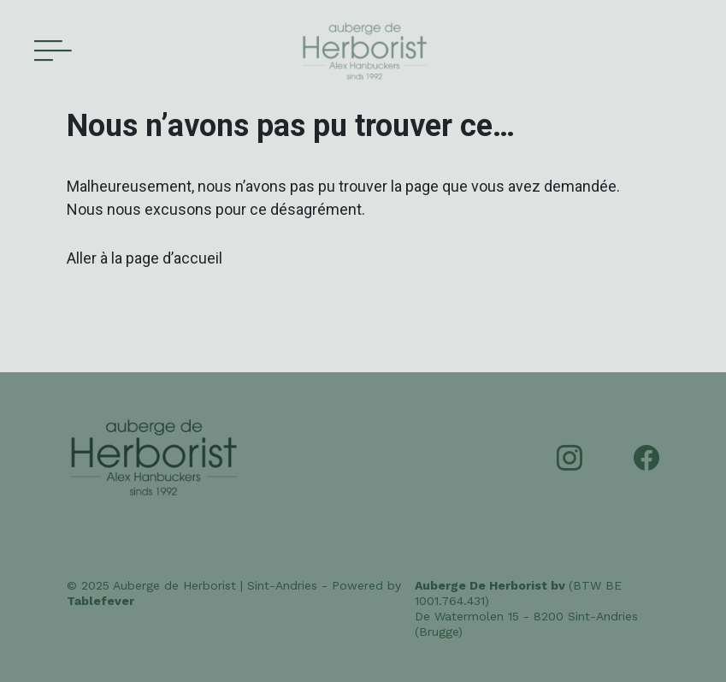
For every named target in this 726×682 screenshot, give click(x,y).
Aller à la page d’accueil (144, 258)
